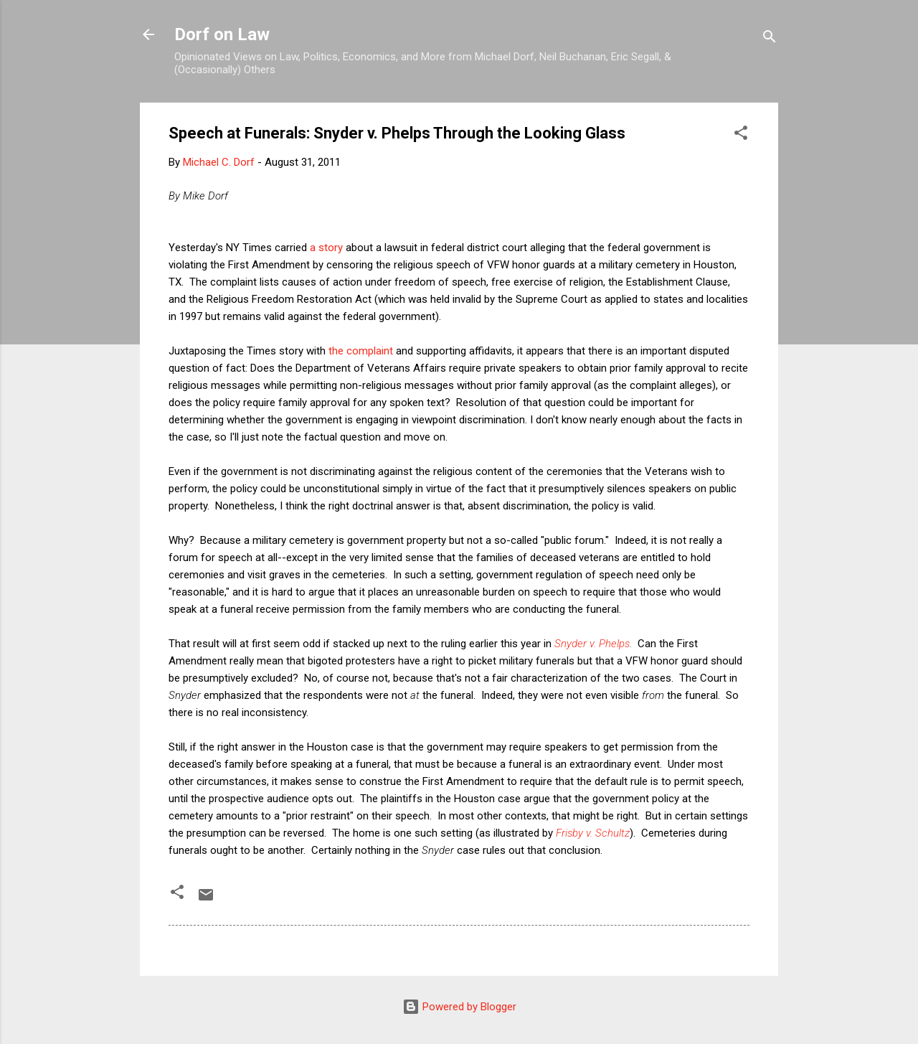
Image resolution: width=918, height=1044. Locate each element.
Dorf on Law (222, 34)
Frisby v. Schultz (593, 833)
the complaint (360, 350)
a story (326, 247)
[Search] (769, 39)
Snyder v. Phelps (592, 643)
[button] (740, 135)
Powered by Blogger (459, 1006)
